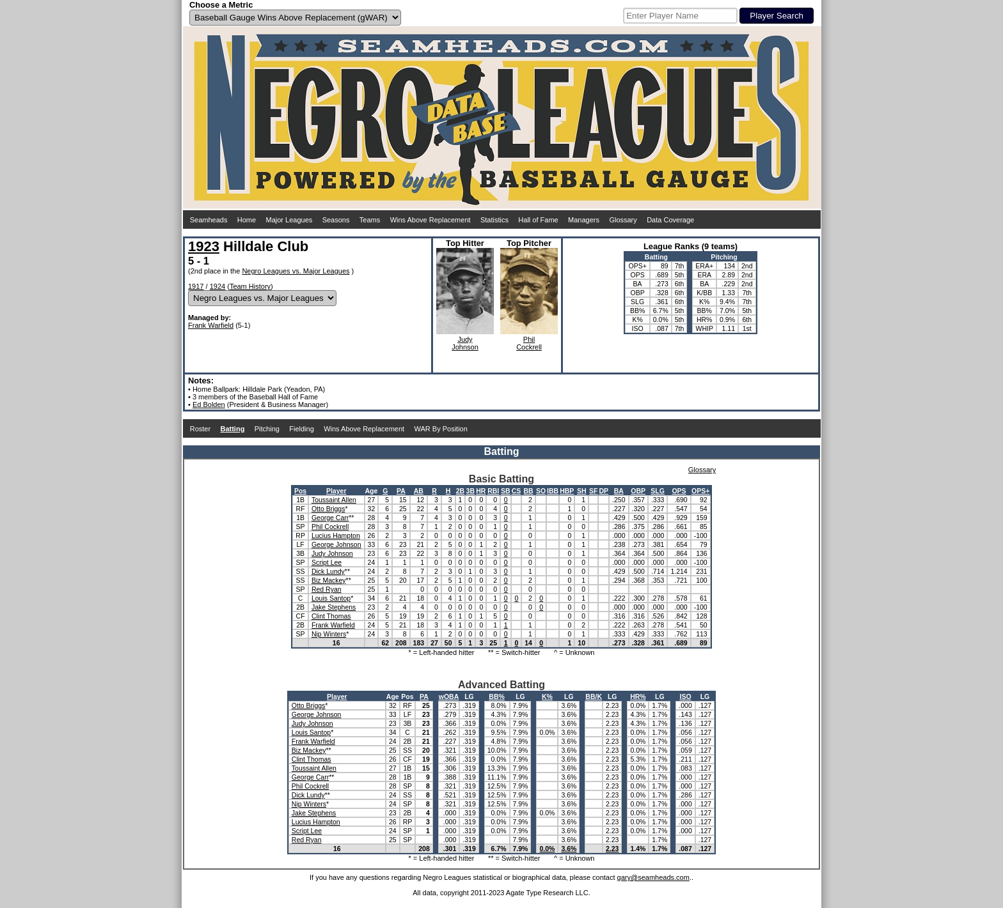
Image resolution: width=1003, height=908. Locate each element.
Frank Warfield (210, 325)
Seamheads (209, 220)
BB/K (593, 696)
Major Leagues (289, 220)
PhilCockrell (529, 343)
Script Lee (327, 562)
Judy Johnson (332, 553)
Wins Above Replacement (430, 220)
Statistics (494, 220)
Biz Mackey (329, 580)
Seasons (336, 220)
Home (246, 220)
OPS (679, 491)
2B (460, 491)
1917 (195, 286)
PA (401, 491)
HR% (638, 696)
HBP (567, 491)
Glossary (622, 220)
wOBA (449, 696)
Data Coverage (670, 220)
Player (336, 491)
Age (371, 491)
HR (481, 491)
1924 (217, 286)
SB (505, 491)
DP (603, 491)
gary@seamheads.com (653, 877)
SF (593, 491)
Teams (369, 220)
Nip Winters (329, 634)
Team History (250, 286)
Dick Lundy (328, 571)
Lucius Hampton (336, 535)
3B (470, 491)
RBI (493, 491)
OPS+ (700, 491)
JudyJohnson (465, 343)
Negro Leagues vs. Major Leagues (295, 271)
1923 (203, 246)
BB (528, 491)
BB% (497, 696)
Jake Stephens (334, 607)
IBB (552, 491)
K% (547, 696)
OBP (638, 491)
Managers (583, 220)
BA (619, 491)
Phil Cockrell (330, 526)
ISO (685, 696)
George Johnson (336, 544)
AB (418, 491)
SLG (658, 491)
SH (582, 491)
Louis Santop (331, 598)
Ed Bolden (209, 404)
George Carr (330, 517)
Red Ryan (327, 589)
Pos (300, 491)
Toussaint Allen (334, 500)
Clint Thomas (331, 616)
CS (516, 491)
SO (541, 491)
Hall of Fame (538, 220)
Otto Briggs (328, 508)
